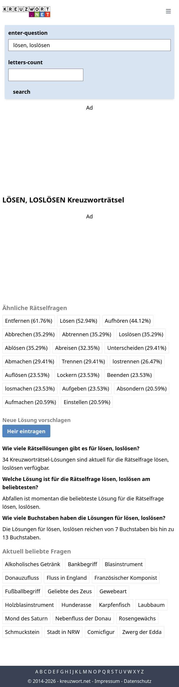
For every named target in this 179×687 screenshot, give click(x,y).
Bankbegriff (82, 564)
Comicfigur (101, 631)
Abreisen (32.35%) (77, 347)
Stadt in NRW (63, 631)
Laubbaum (151, 604)
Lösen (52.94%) (78, 320)
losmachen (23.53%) (30, 388)
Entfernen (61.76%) (28, 320)
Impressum (107, 681)
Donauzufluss (22, 577)
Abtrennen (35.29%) (86, 334)
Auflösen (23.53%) (27, 374)
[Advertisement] (89, 148)
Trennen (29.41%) (83, 361)
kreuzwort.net (75, 681)
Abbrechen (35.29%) (29, 334)
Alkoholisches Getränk (32, 564)
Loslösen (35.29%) (141, 334)
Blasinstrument (124, 564)
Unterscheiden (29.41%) (136, 347)
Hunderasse (76, 604)
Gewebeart (113, 591)
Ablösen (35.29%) (26, 347)
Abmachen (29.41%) (29, 361)
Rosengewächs (137, 618)
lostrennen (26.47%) (137, 361)
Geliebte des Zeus (70, 591)
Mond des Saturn (26, 618)
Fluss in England (67, 577)
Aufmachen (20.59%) (30, 402)
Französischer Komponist (126, 577)
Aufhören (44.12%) (128, 320)
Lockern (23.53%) (78, 374)
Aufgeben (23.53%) (85, 388)
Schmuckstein (22, 631)
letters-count (25, 62)
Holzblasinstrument (29, 604)
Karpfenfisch (114, 604)
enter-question (28, 32)
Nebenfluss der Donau (83, 618)
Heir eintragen (26, 431)
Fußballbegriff (22, 591)
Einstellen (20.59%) (87, 402)
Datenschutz (138, 681)
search (21, 91)
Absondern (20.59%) (141, 388)
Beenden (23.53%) (129, 374)
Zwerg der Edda (142, 631)
